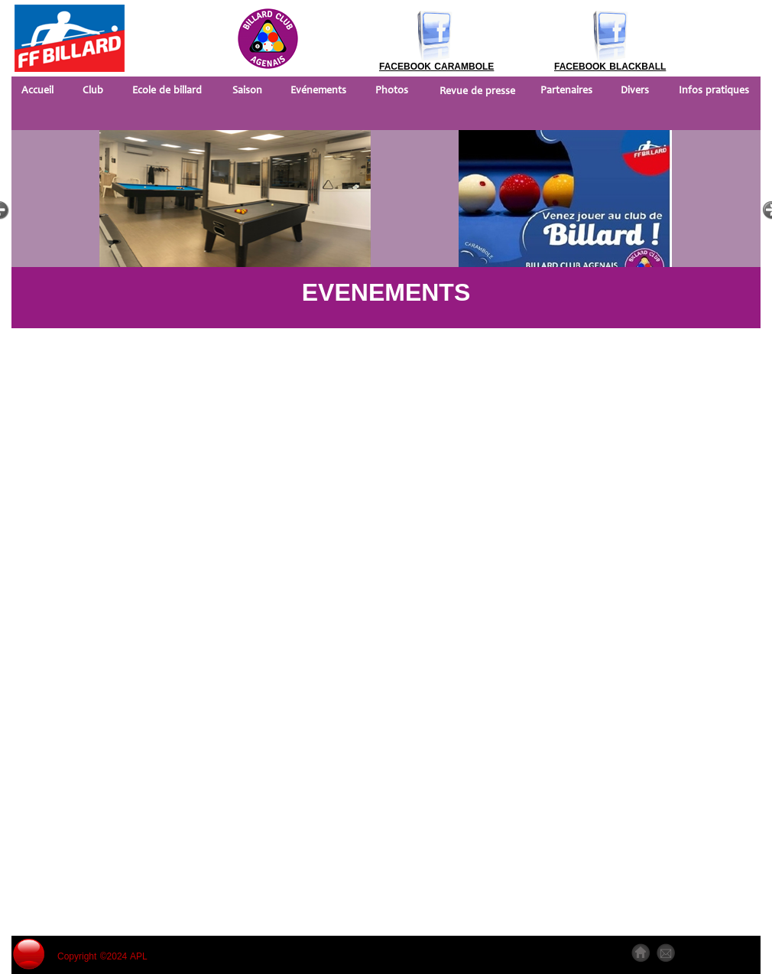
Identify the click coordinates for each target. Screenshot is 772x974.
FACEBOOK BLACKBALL (610, 66)
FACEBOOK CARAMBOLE (436, 66)
